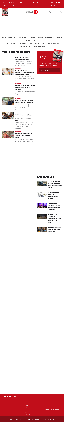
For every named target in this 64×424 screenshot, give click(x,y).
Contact (11, 419)
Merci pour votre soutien (48, 419)
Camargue (5, 5)
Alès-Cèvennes (13, 2)
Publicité (14, 43)
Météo (7, 43)
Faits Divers (49, 37)
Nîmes (3, 2)
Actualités (12, 37)
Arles (13, 5)
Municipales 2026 (39, 46)
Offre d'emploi (49, 400)
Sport (40, 37)
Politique (22, 37)
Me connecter (55, 12)
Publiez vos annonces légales (30, 43)
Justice (59, 37)
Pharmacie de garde (25, 46)
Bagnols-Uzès (25, 2)
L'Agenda (36, 40)
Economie (32, 37)
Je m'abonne (44, 70)
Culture (28, 40)
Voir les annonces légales (50, 43)
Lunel (19, 5)
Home (4, 37)
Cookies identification (33, 419)
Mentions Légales (20, 419)
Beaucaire (35, 2)
